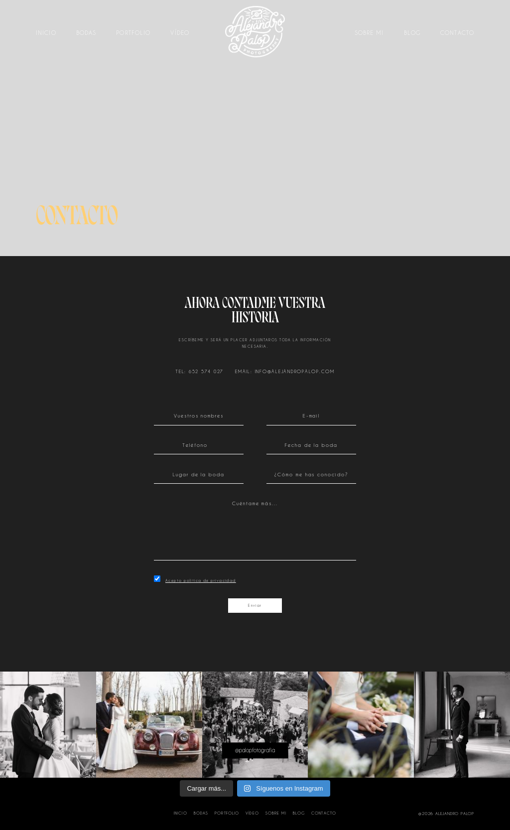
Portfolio (133, 33)
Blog (412, 33)
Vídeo (179, 33)
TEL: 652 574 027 (199, 371)
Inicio (46, 33)
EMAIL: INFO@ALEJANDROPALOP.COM (285, 371)
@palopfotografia (255, 750)
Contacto (457, 33)
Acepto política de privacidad (200, 580)
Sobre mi (369, 33)
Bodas (86, 33)
